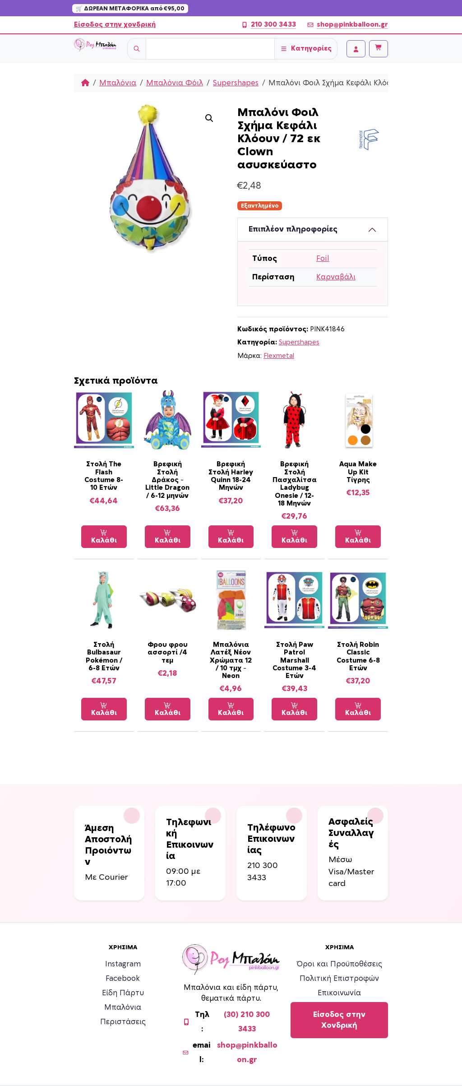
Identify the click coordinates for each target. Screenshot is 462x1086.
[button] (209, 118)
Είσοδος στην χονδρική (115, 24)
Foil (322, 258)
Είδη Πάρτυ (123, 993)
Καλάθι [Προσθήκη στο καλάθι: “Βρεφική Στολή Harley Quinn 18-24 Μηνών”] (231, 536)
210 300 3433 (268, 24)
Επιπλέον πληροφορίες (293, 229)
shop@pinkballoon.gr (347, 24)
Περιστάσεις (123, 1022)
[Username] (210, 49)
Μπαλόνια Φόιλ (174, 83)
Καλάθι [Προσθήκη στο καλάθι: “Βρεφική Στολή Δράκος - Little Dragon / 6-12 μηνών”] (167, 536)
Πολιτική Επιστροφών (339, 978)
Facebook (123, 978)
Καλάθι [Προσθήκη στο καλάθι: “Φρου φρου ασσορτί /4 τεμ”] (167, 709)
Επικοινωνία (339, 993)
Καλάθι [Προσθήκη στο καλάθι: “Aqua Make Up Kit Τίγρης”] (358, 536)
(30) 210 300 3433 (247, 1022)
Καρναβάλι (336, 277)
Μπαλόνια (117, 83)
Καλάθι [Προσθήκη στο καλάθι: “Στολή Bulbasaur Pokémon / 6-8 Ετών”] (104, 709)
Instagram (123, 964)
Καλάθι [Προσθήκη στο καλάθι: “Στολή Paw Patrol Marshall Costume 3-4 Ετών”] (294, 709)
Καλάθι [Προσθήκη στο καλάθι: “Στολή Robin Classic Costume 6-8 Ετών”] (358, 709)
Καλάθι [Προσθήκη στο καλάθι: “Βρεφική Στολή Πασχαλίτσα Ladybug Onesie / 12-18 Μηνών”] (294, 536)
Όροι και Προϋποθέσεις (339, 964)
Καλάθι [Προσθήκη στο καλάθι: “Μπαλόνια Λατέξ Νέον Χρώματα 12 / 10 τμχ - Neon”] (231, 709)
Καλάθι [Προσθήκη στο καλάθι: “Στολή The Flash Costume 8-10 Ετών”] (104, 536)
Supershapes (236, 83)
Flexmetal (278, 356)
